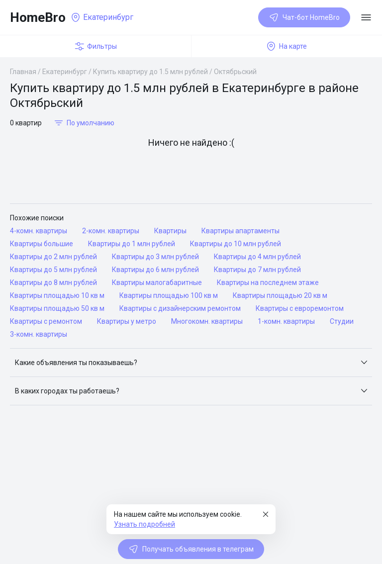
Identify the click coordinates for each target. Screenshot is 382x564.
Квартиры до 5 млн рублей (53, 270)
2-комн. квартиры (110, 231)
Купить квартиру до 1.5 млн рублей (150, 72)
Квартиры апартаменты (240, 231)
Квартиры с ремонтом (46, 321)
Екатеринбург (64, 72)
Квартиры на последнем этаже (268, 282)
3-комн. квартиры (38, 334)
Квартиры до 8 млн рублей (53, 282)
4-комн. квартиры (38, 231)
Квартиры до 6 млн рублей (155, 270)
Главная (23, 72)
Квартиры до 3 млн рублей (155, 257)
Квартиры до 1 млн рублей (131, 244)
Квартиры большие (41, 244)
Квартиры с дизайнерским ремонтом (180, 308)
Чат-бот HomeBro (304, 17)
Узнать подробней (144, 524)
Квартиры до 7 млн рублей (257, 270)
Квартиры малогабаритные (157, 282)
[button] (191, 363)
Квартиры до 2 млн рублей (53, 257)
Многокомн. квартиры (207, 321)
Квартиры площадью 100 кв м (168, 295)
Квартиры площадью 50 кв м (57, 308)
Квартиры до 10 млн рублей (235, 244)
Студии (342, 321)
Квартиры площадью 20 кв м (280, 295)
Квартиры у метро (126, 321)
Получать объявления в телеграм (191, 549)
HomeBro (38, 17)
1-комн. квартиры (286, 321)
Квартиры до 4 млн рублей (257, 257)
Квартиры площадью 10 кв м (57, 295)
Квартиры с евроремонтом (300, 308)
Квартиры (170, 231)
